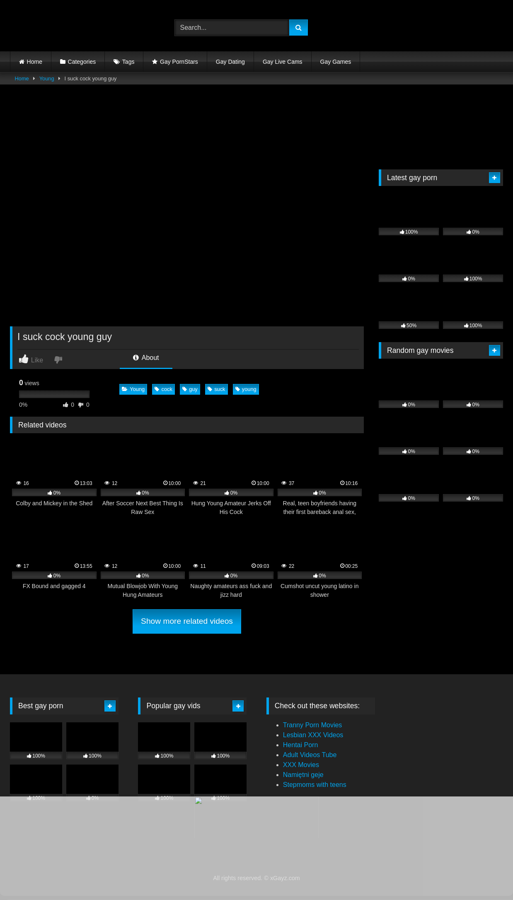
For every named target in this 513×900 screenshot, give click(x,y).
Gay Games (335, 61)
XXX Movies (301, 764)
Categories (82, 61)
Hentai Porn (300, 744)
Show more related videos (187, 621)
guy (190, 389)
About (146, 357)
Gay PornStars (179, 61)
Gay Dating (230, 61)
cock (163, 389)
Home (34, 61)
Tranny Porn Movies (312, 725)
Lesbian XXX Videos (313, 734)
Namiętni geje (303, 774)
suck (216, 389)
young (245, 389)
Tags (128, 61)
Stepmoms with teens (314, 784)
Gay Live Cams (282, 61)
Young (46, 78)
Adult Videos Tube (310, 754)
